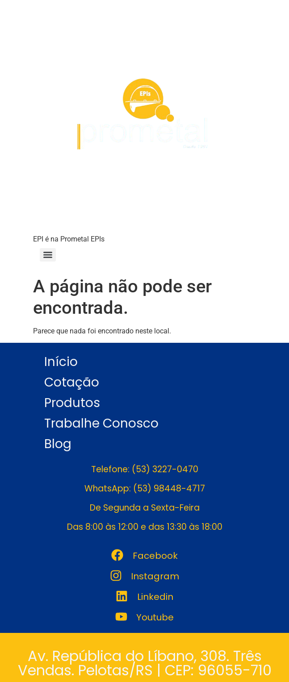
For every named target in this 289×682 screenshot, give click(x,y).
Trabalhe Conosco (101, 423)
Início (61, 361)
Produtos (72, 403)
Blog (57, 444)
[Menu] (48, 255)
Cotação (71, 382)
